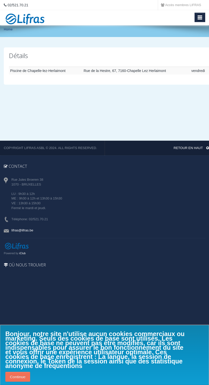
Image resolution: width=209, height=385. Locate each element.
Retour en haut (191, 148)
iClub (22, 253)
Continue (18, 377)
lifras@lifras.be (22, 230)
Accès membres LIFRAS (181, 5)
